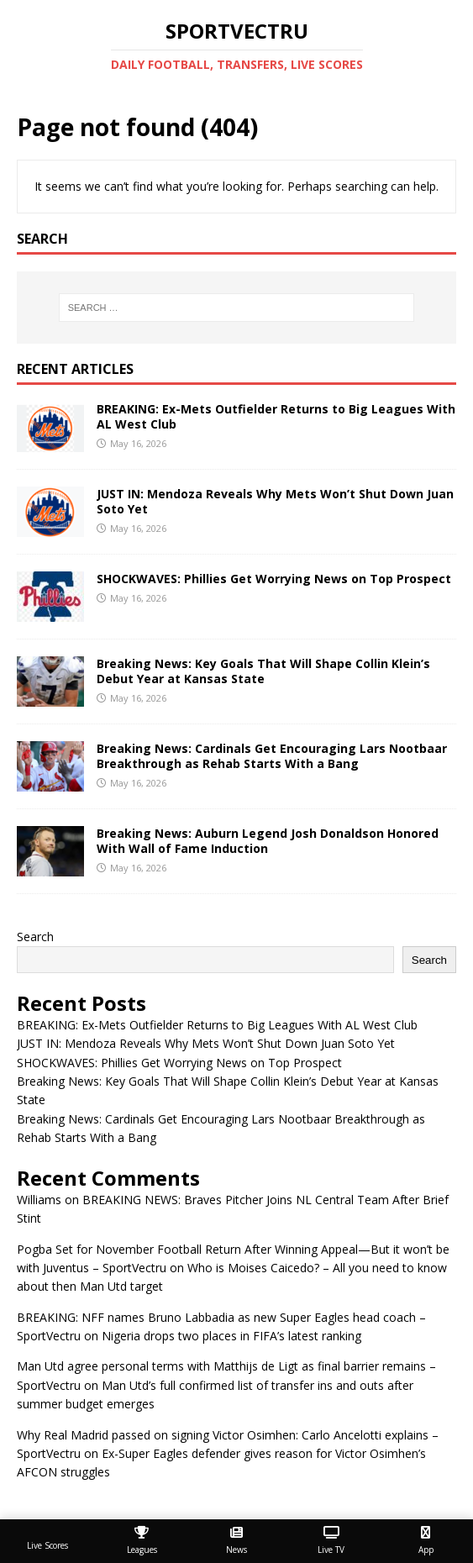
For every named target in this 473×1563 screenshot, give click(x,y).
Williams (39, 1200)
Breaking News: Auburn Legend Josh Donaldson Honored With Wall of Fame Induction (268, 840)
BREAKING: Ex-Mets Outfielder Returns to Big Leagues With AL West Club (276, 416)
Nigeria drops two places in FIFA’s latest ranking (231, 1336)
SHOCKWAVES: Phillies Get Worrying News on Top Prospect (274, 579)
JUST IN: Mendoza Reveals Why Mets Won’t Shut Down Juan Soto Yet (275, 501)
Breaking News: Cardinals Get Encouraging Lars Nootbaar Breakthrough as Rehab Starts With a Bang (272, 755)
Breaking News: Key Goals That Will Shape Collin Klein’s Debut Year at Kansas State (263, 671)
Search (35, 937)
